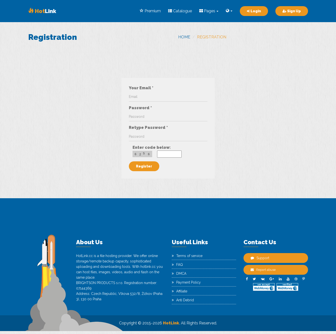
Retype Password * (148, 127)
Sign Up (291, 11)
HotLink (171, 323)
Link (42, 11)
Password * (140, 108)
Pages (208, 11)
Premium (150, 11)
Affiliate (179, 291)
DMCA (179, 273)
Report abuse (263, 270)
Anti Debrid (183, 300)
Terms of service (187, 256)
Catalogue (180, 11)
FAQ (177, 265)
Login (254, 11)
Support (260, 258)
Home (184, 37)
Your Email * (141, 88)
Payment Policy (186, 282)
